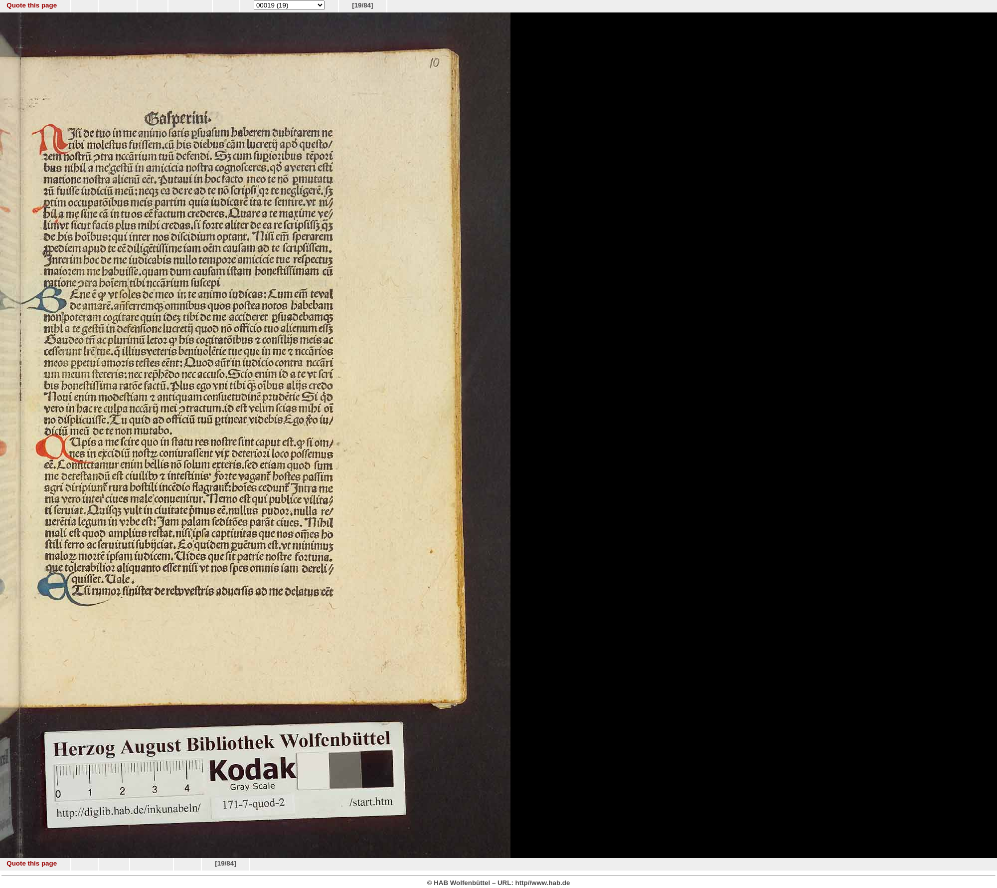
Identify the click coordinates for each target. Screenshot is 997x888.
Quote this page (31, 5)
